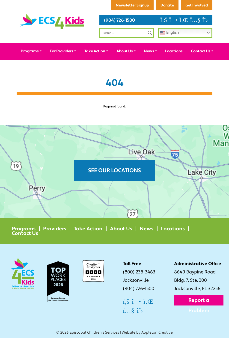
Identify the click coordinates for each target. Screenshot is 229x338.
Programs (30, 51)
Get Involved (196, 5)
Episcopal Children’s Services (94, 332)
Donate (167, 5)
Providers (54, 228)
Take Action (94, 51)
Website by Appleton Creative (147, 332)
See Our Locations (114, 170)
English (169, 33)
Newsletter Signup (132, 5)
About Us (124, 51)
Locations (174, 51)
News (149, 51)
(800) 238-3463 (139, 272)
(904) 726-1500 (119, 20)
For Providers (61, 51)
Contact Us (201, 51)
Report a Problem (198, 301)
